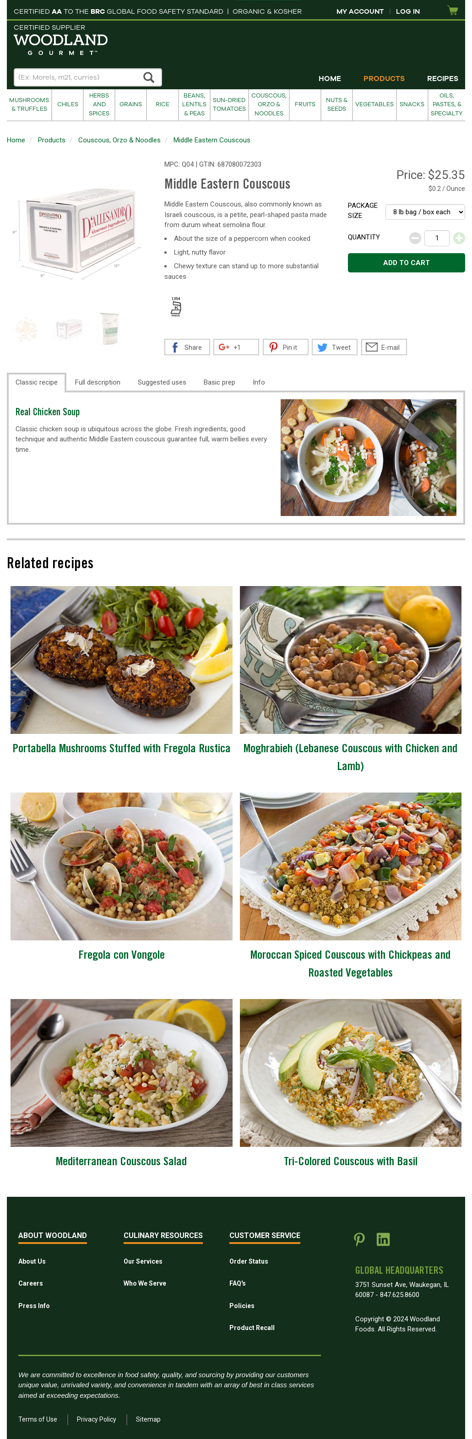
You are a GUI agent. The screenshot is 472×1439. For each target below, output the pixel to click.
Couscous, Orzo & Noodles (269, 105)
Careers (30, 1283)
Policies (242, 1305)
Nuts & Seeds (336, 104)
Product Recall (252, 1327)
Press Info (34, 1305)
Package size (363, 210)
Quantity (364, 237)
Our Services (143, 1261)
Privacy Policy (96, 1419)
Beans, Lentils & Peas (194, 105)
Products (384, 79)
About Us (32, 1261)
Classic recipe (37, 382)
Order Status (248, 1261)
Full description (97, 382)
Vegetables (374, 104)
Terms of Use (37, 1419)
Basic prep (219, 382)
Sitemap (148, 1419)
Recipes (442, 79)
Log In (408, 11)
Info (259, 382)
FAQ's (237, 1283)
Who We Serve (145, 1283)
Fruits (305, 104)
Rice (162, 104)
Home (330, 79)
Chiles (67, 104)
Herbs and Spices (99, 105)
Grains (130, 104)
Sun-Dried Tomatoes (229, 104)
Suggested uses (162, 382)
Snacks (412, 104)
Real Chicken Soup (48, 413)
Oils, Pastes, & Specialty (447, 105)
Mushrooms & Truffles (29, 104)
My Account (360, 11)
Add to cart (406, 263)
